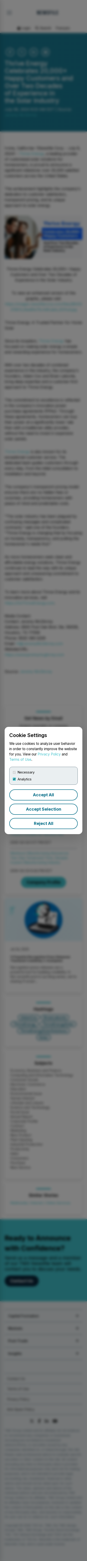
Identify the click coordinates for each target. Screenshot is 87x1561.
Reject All (43, 823)
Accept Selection (43, 809)
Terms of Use (20, 759)
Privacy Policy (49, 754)
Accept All (43, 794)
